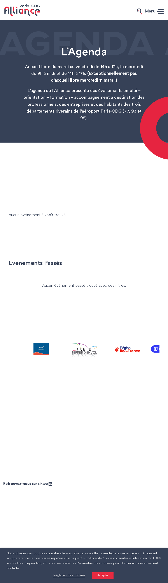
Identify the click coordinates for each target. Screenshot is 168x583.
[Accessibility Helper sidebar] (163, 577)
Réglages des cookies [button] (69, 575)
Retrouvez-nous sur (27, 484)
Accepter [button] (102, 575)
